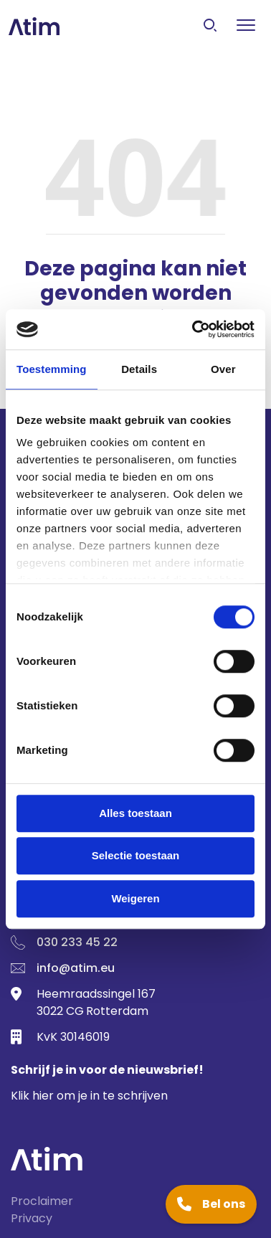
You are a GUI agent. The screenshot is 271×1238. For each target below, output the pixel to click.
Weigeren (135, 898)
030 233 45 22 (77, 942)
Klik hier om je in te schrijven (89, 1095)
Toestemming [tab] (51, 369)
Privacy (31, 1218)
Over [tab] (223, 369)
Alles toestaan (135, 813)
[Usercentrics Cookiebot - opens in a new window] (194, 329)
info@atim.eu (76, 968)
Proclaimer (42, 1201)
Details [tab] (139, 369)
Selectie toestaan (136, 855)
